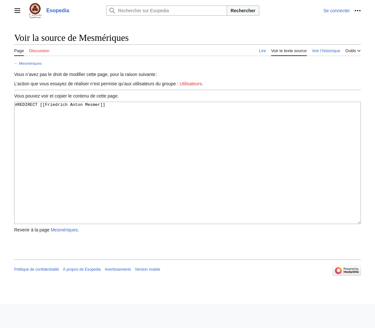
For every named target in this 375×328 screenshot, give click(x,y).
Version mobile (147, 293)
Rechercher (243, 10)
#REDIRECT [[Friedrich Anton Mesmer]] (187, 175)
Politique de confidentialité (36, 293)
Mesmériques (30, 63)
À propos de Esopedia (82, 293)
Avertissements (118, 293)
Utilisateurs (190, 83)
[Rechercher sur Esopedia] (166, 10)
